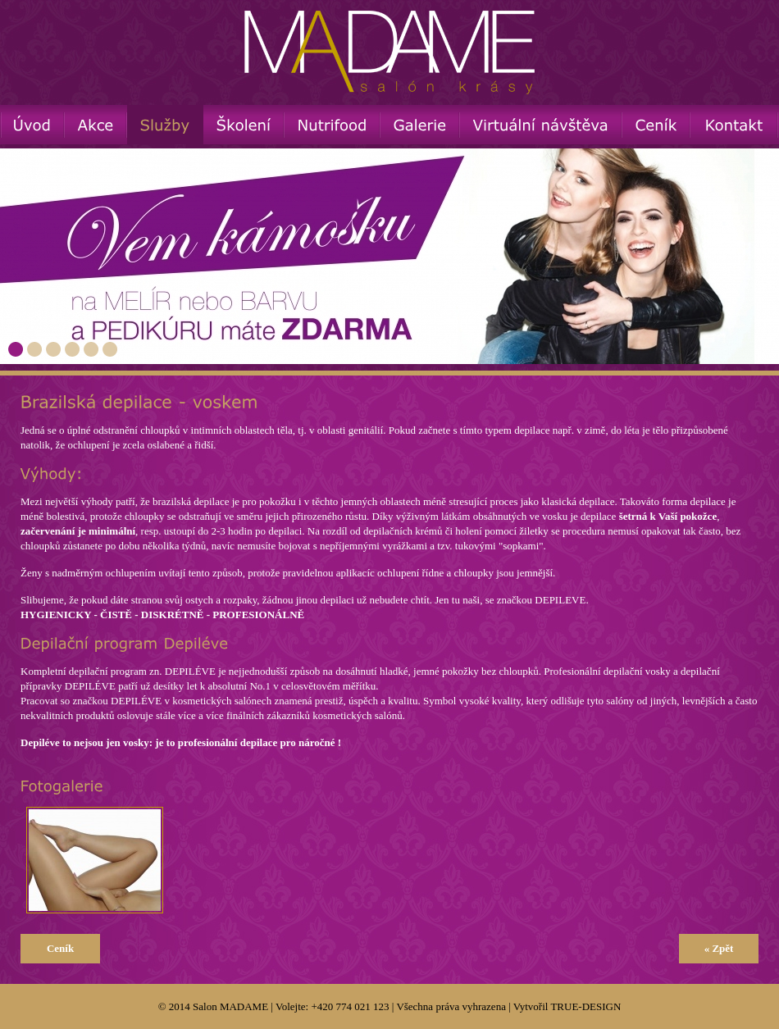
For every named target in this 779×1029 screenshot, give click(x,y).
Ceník (60, 948)
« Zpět (719, 948)
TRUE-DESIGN (585, 1006)
